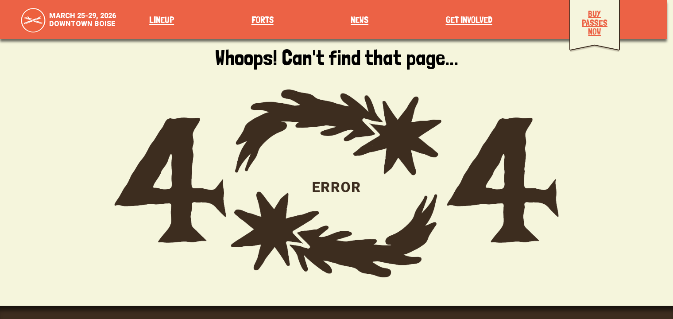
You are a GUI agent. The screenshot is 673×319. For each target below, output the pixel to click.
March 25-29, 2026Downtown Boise (82, 20)
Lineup (161, 20)
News (359, 20)
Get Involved (469, 20)
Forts (262, 20)
